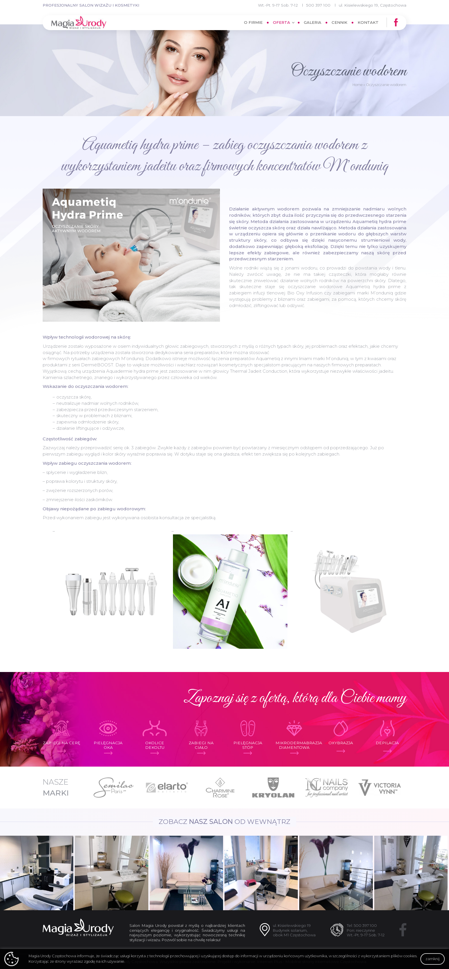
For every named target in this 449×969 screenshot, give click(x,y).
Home (357, 85)
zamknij (433, 959)
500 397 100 (318, 5)
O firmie (253, 22)
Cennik (339, 22)
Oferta (281, 22)
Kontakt (368, 22)
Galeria (312, 22)
